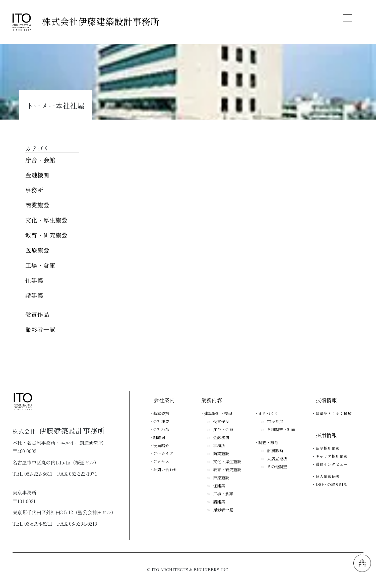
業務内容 (211, 400)
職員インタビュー (332, 464)
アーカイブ (163, 453)
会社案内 (164, 400)
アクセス (161, 461)
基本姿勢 (161, 413)
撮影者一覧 (40, 329)
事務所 (34, 189)
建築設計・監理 (218, 413)
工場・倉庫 (40, 265)
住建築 (34, 280)
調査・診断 (268, 442)
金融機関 (37, 174)
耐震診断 (275, 450)
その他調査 (277, 466)
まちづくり (268, 413)
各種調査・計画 (281, 429)
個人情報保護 (328, 476)
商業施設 (37, 205)
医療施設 (37, 250)
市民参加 (275, 421)
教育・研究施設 (46, 235)
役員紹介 (161, 445)
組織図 (159, 437)
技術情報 (326, 400)
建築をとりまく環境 (334, 413)
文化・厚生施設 (46, 220)
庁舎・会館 (40, 159)
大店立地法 (277, 458)
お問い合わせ (165, 469)
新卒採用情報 (328, 448)
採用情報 (326, 435)
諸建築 (34, 295)
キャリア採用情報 (332, 456)
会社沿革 (161, 429)
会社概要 (161, 421)
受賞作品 (37, 314)
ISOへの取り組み (331, 484)
